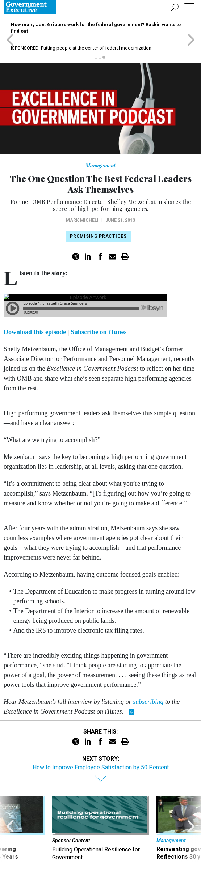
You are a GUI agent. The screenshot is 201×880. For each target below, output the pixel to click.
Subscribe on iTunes (98, 332)
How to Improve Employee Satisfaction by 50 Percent (101, 767)
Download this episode (36, 332)
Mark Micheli (82, 220)
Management (100, 165)
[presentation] (10, 829)
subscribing (149, 701)
